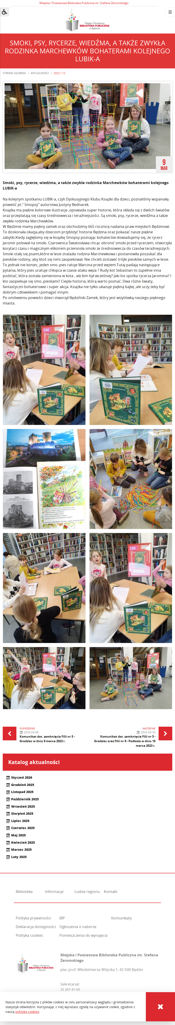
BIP (62, 918)
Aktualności (40, 73)
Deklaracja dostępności (36, 926)
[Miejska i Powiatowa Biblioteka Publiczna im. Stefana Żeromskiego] (35, 963)
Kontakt (110, 891)
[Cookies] (160, 1006)
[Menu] (170, 12)
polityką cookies (27, 1011)
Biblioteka (24, 891)
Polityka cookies (29, 935)
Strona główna (14, 73)
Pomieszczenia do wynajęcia (83, 935)
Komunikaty (121, 918)
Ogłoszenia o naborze (77, 926)
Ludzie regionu (87, 891)
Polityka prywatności (33, 918)
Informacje (54, 891)
